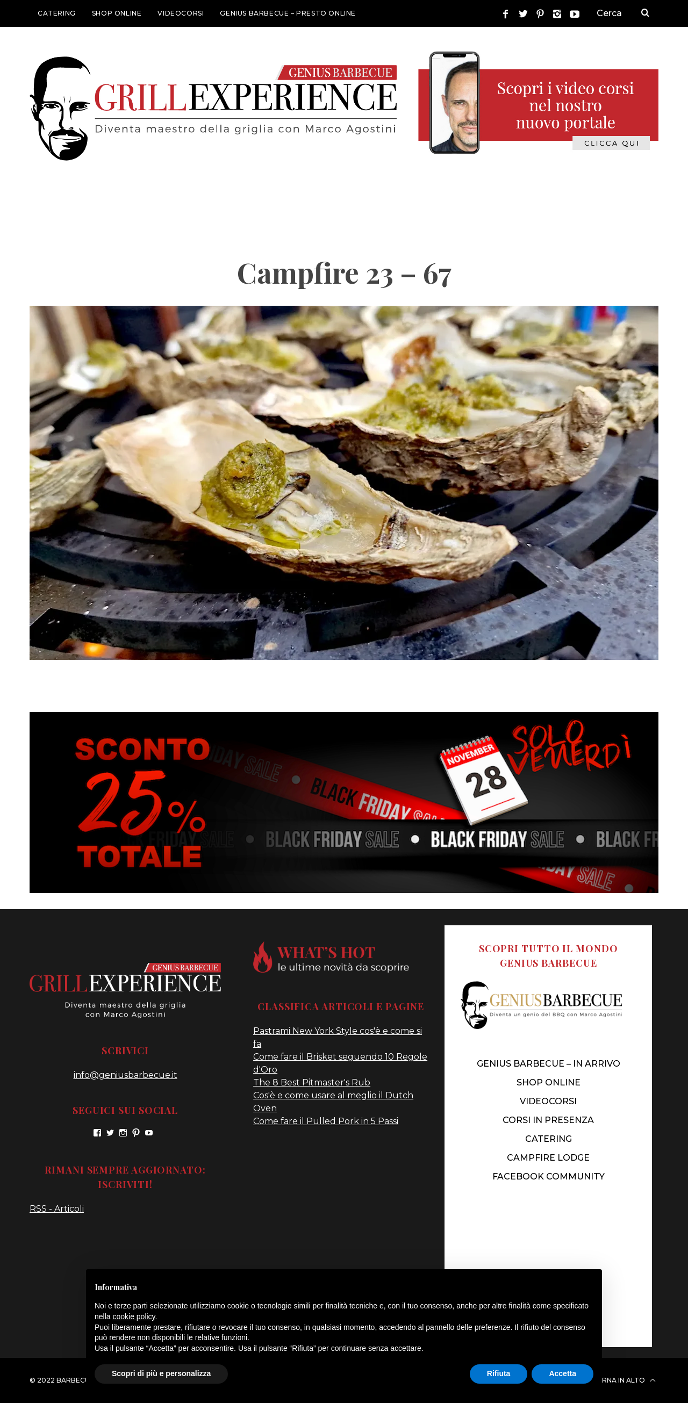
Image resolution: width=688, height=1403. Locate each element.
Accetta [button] (562, 1373)
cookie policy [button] (133, 1316)
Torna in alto (623, 1380)
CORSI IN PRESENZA (548, 1120)
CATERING (57, 13)
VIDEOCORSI (180, 13)
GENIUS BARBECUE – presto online (288, 13)
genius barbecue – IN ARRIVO (548, 1064)
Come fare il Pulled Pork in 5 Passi (325, 1121)
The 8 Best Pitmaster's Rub (311, 1082)
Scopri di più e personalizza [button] (161, 1373)
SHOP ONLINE (117, 13)
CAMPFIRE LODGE (548, 1158)
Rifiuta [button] (499, 1373)
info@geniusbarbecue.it (125, 1075)
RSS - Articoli (57, 1209)
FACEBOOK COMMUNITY (548, 1176)
